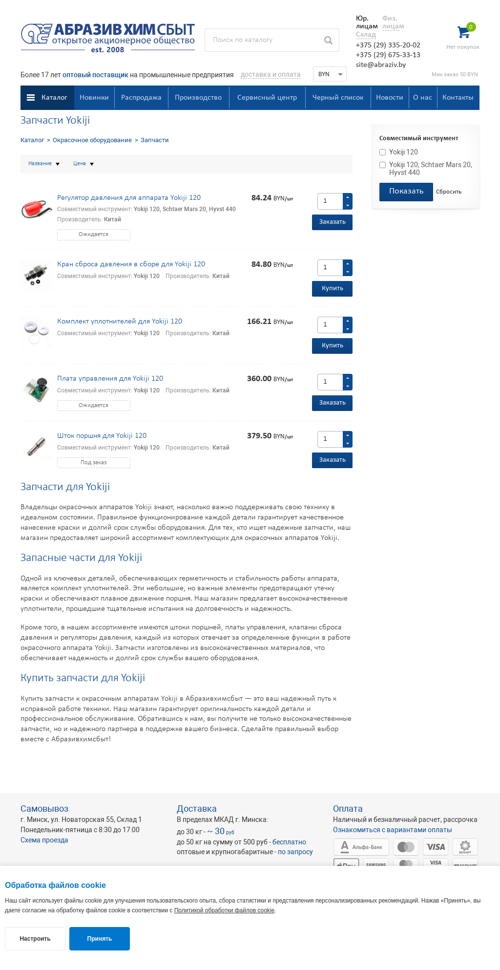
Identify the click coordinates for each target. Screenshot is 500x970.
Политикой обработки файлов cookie (224, 910)
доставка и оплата (271, 74)
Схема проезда (44, 840)
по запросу (295, 852)
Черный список (337, 98)
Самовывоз (44, 808)
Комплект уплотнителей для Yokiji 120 (119, 321)
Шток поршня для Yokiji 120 (101, 436)
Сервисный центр (267, 98)
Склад (366, 35)
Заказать (332, 222)
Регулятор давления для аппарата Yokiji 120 (129, 198)
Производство (198, 98)
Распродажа (141, 98)
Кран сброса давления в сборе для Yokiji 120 (131, 264)
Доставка (197, 808)
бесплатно (289, 842)
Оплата (348, 808)
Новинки (94, 98)
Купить (332, 288)
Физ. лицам (390, 22)
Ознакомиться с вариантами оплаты (392, 830)
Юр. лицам (364, 22)
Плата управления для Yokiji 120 (110, 379)
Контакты (458, 98)
